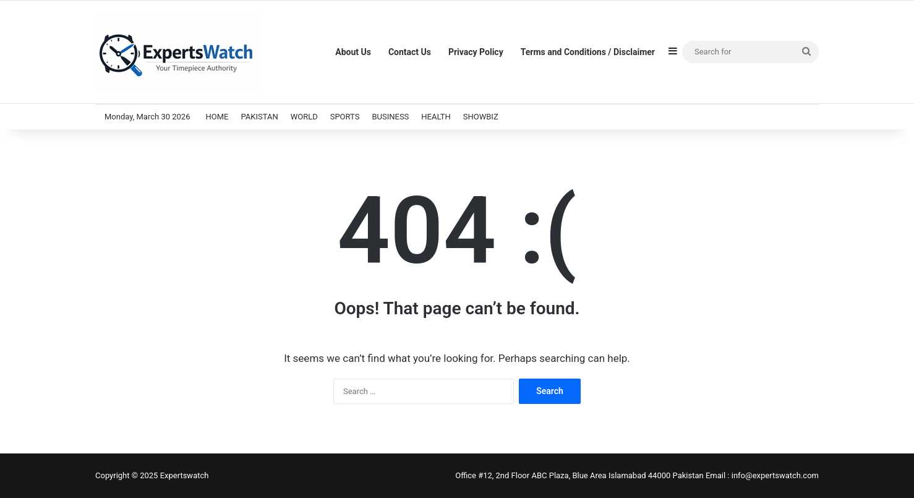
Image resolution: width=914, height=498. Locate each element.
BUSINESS (390, 116)
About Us (353, 52)
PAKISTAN (259, 116)
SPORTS (345, 116)
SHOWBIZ (480, 116)
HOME (216, 116)
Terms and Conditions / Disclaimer (588, 52)
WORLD (304, 116)
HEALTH (435, 116)
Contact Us (409, 52)
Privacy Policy (475, 52)
